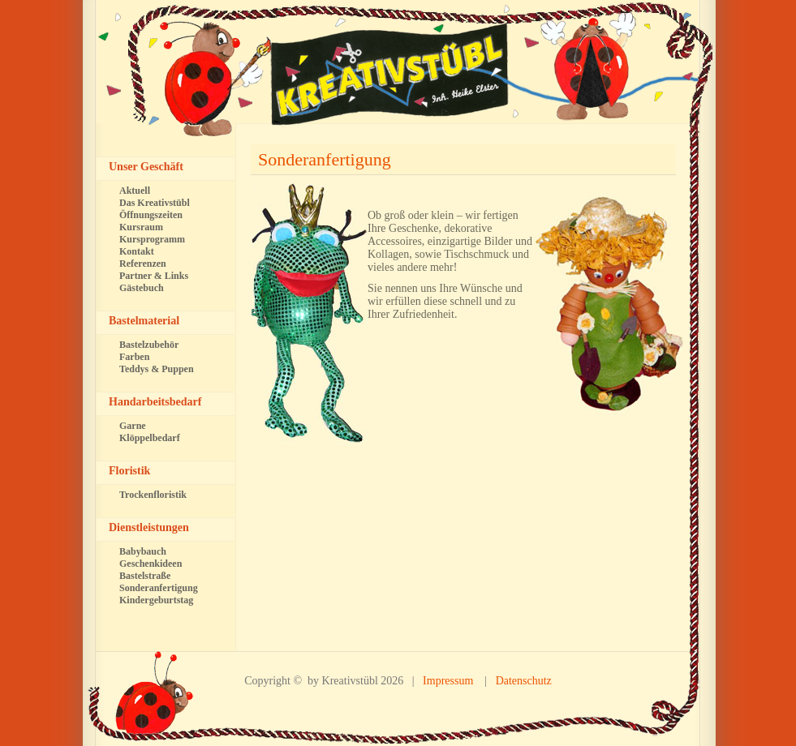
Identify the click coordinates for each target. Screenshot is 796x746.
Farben (134, 356)
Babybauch (142, 551)
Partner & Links (153, 275)
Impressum (448, 681)
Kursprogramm (152, 239)
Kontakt (136, 251)
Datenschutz (524, 681)
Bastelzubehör (149, 344)
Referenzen (142, 263)
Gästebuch (141, 288)
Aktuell (134, 190)
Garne (132, 425)
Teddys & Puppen (156, 369)
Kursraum (141, 227)
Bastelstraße (144, 575)
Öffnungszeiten (151, 215)
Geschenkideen (150, 563)
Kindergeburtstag (156, 600)
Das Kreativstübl (154, 202)
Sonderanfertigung (324, 159)
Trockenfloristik (153, 494)
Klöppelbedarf (149, 438)
